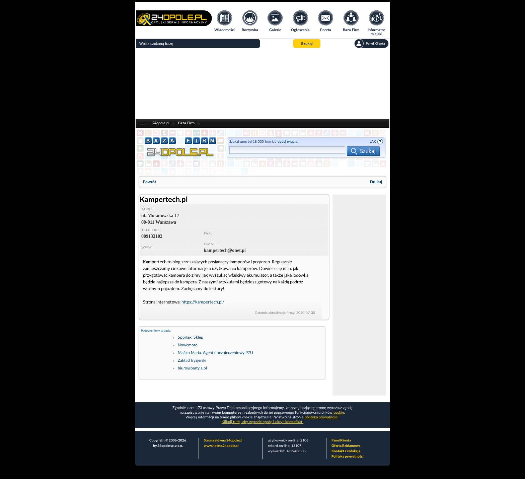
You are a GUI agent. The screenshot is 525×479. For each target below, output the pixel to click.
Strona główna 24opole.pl (223, 440)
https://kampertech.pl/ (202, 302)
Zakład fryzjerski (192, 360)
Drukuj (376, 182)
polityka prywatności (322, 417)
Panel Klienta (341, 440)
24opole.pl (160, 123)
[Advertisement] (262, 83)
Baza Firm (186, 123)
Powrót (149, 182)
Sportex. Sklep (190, 337)
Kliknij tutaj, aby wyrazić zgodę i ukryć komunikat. (262, 422)
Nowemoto (188, 345)
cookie (338, 412)
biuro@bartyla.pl (192, 368)
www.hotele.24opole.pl (221, 446)
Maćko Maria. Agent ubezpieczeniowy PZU (215, 353)
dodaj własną (287, 141)
